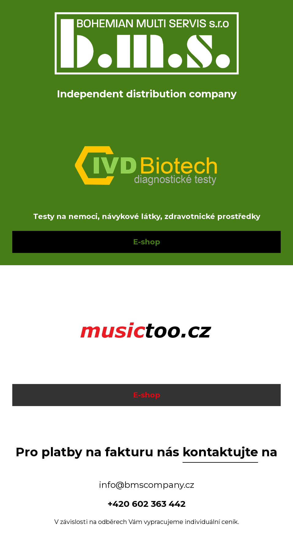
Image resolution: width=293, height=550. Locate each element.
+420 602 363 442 (146, 504)
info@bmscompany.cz (146, 485)
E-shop (146, 241)
